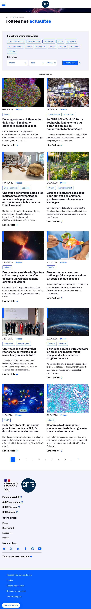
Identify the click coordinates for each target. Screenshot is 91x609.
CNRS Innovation (11, 502)
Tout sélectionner (16, 41)
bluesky (4, 548)
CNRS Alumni (9, 512)
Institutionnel (34, 41)
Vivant (52, 46)
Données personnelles (16, 591)
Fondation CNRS (10, 497)
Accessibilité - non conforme (19, 575)
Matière (62, 46)
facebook (25, 548)
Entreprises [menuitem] (7, 533)
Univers (12, 51)
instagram (32, 548)
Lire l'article (8, 145)
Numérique (49, 41)
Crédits (10, 580)
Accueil (9, 17)
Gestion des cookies (15, 586)
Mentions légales (14, 596)
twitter (11, 548)
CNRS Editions (9, 507)
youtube (39, 548)
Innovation (40, 46)
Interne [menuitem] (5, 538)
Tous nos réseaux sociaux (11, 556)
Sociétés (74, 46)
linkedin (18, 548)
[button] (11, 605)
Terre (60, 41)
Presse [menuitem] (5, 523)
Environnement (15, 46)
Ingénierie (71, 41)
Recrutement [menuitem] (8, 528)
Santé (29, 46)
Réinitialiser (70, 63)
